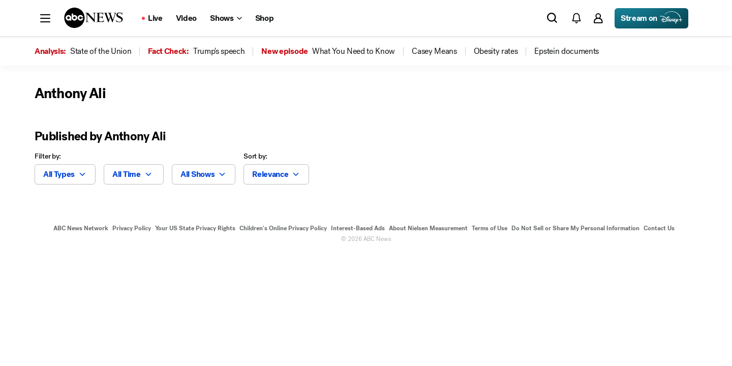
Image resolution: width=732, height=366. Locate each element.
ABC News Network (80, 228)
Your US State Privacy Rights (195, 228)
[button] (45, 18)
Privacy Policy (131, 228)
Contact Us (659, 228)
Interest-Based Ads (358, 228)
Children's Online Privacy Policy (283, 228)
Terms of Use (489, 228)
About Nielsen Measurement (428, 228)
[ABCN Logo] (93, 17)
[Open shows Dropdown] (226, 18)
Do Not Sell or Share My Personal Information (575, 228)
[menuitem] (100, 51)
